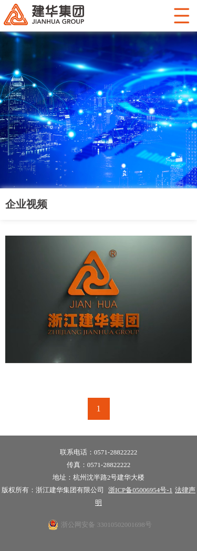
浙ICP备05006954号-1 (140, 490)
